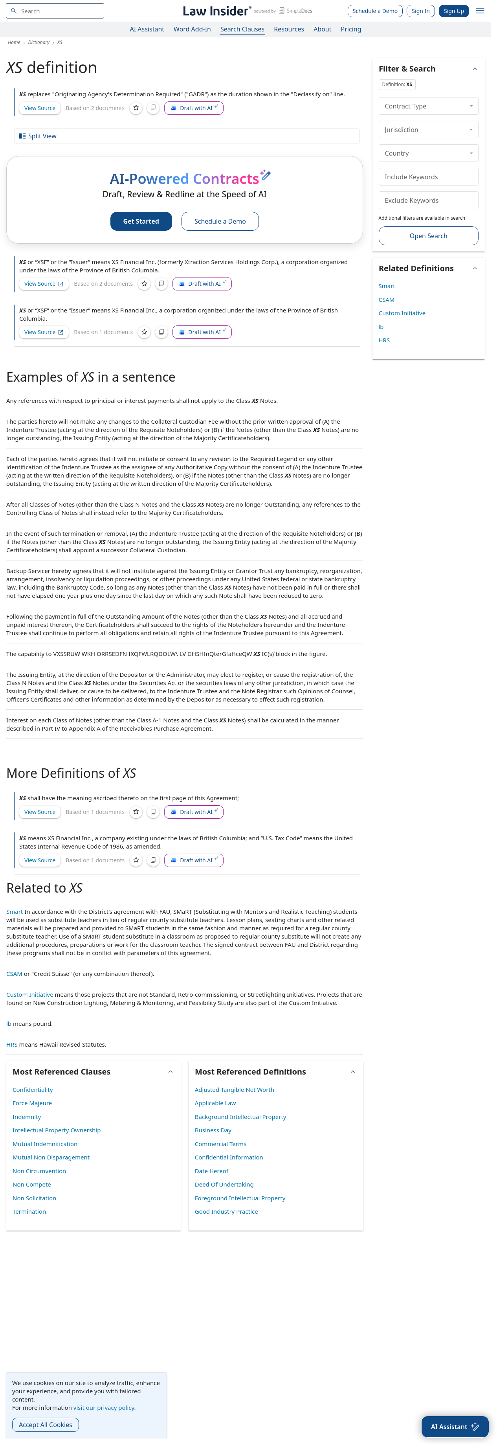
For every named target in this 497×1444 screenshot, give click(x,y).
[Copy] (153, 108)
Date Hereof (211, 1171)
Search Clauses (242, 29)
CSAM (14, 973)
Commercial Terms (220, 1144)
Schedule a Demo (375, 11)
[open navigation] (480, 11)
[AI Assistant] (455, 1427)
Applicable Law (215, 1103)
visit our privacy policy (103, 1407)
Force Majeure (32, 1103)
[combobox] (55, 10)
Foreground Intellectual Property (240, 1198)
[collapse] (471, 106)
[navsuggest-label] (55, 10)
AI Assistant (147, 29)
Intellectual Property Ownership (57, 1130)
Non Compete (32, 1184)
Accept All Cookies (45, 1424)
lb (8, 1023)
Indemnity (27, 1117)
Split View (37, 136)
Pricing (351, 29)
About (322, 29)
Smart (14, 911)
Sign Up (454, 11)
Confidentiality (33, 1089)
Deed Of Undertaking (224, 1184)
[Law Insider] (246, 11)
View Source (39, 108)
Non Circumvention (39, 1171)
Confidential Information (229, 1157)
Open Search (428, 235)
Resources (289, 29)
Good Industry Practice (226, 1211)
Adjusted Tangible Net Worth (234, 1089)
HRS (12, 1044)
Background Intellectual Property (240, 1117)
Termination (29, 1211)
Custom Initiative (29, 994)
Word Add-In (192, 29)
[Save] (136, 108)
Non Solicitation (34, 1198)
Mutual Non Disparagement (51, 1157)
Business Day (213, 1130)
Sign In (421, 11)
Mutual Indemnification (45, 1144)
